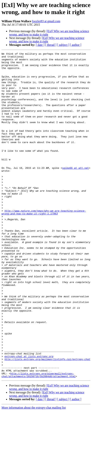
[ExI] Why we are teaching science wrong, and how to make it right (46, 39)
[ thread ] (50, 44)
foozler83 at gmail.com (46, 21)
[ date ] (40, 44)
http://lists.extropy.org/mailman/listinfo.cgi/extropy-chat (47, 421)
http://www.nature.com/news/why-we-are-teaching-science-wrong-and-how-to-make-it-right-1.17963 (44, 244)
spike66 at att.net (75, 191)
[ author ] (75, 44)
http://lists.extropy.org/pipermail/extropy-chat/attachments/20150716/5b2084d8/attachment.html (38, 439)
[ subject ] (63, 44)
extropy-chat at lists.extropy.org (29, 417)
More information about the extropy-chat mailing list (34, 472)
